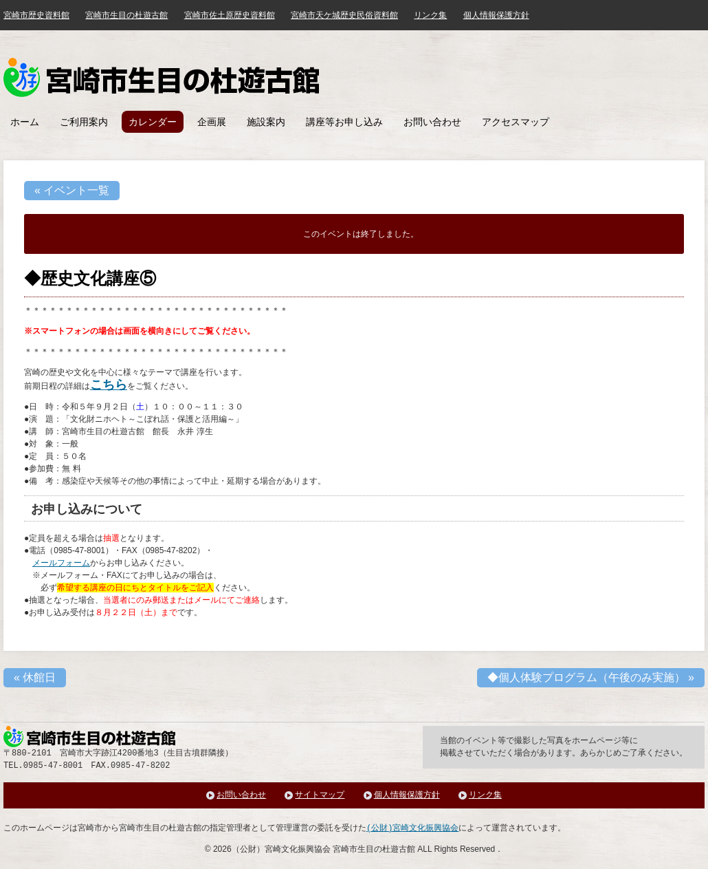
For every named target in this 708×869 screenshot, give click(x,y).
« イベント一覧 (71, 190)
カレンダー (153, 121)
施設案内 (266, 121)
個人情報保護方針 (496, 15)
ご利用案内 (84, 121)
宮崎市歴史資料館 (36, 15)
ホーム (24, 121)
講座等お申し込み (344, 121)
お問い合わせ (432, 121)
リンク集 (430, 15)
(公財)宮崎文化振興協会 (412, 828)
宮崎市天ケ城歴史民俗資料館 (344, 15)
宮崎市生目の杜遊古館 (126, 15)
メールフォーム (61, 563)
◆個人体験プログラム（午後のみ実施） (590, 677)
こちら (108, 384)
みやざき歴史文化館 (161, 77)
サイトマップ (319, 795)
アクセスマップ (515, 121)
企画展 (211, 121)
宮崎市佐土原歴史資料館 (229, 15)
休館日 (35, 677)
